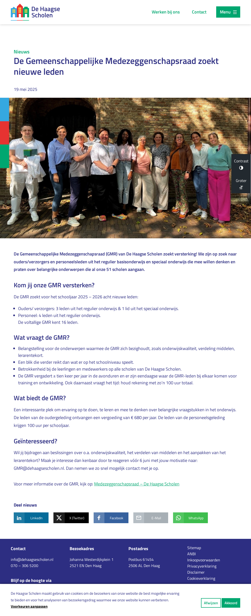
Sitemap (194, 548)
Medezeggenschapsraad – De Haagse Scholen (136, 484)
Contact (199, 12)
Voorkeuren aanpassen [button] (29, 606)
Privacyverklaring (201, 566)
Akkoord (231, 603)
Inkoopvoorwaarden (203, 560)
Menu (228, 12)
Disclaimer (196, 572)
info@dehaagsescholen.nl (32, 559)
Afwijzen (211, 603)
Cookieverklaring (201, 578)
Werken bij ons (166, 12)
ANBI (191, 554)
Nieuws (21, 51)
